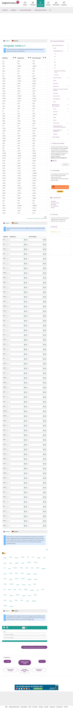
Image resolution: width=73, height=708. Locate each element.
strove (5, 595)
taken (16, 600)
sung (32, 567)
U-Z (42, 661)
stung (5, 578)
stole (44, 557)
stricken (11, 584)
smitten (29, 562)
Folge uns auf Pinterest (10, 670)
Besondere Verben (57, 77)
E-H (55, 56)
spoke (37, 567)
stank (10, 601)
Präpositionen (56, 123)
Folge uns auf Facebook (38, 670)
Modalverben (56, 86)
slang (5, 557)
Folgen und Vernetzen (14, 707)
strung (16, 557)
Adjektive (55, 114)
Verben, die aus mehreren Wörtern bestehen (60, 89)
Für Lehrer (35, 707)
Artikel (54, 117)
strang (22, 557)
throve (24, 595)
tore (28, 557)
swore (5, 574)
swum (5, 563)
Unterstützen (24, 707)
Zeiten (54, 48)
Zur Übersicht (65, 164)
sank (15, 589)
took (22, 600)
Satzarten (55, 134)
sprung (25, 589)
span (35, 584)
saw (4, 567)
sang (27, 567)
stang (10, 579)
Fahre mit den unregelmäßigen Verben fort (34, 647)
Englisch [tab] (8, 40)
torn (33, 557)
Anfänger (54, 201)
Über (6, 707)
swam (10, 563)
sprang (32, 590)
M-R (7, 661)
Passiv (54, 101)
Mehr (64, 221)
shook (22, 563)
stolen (38, 557)
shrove (16, 578)
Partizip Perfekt (56, 96)
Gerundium (55, 93)
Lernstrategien (55, 137)
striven (11, 595)
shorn (16, 573)
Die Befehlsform (56, 98)
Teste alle (56, 74)
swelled (28, 574)
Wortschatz (33, 2)
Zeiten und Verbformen (25, 10)
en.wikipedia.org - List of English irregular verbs (34, 218)
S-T (55, 65)
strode (27, 601)
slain (43, 589)
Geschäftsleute (55, 206)
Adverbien (55, 111)
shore (22, 573)
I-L (54, 59)
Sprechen (48, 2)
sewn (29, 595)
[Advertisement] (36, 25)
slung (10, 557)
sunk (20, 589)
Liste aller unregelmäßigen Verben (60, 71)
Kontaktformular (58, 218)
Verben (54, 80)
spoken (43, 568)
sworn (10, 573)
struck (5, 584)
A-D (55, 53)
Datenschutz (60, 707)
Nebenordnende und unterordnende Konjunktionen (59, 126)
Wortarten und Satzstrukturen (56, 105)
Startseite (5, 10)
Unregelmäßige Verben (40, 10)
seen (9, 568)
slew (37, 590)
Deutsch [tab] (16, 40)
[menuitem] (25, 3)
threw (21, 567)
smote (35, 562)
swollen (35, 574)
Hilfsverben (55, 83)
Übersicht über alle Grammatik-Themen (25, 662)
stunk (5, 600)
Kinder (53, 207)
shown (35, 579)
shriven (23, 578)
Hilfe (30, 707)
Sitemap (41, 707)
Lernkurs (25, 2)
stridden (34, 601)
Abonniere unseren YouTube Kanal (24, 670)
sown (9, 589)
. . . (70, 2)
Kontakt (46, 707)
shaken (16, 563)
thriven (17, 595)
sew (4, 589)
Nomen (54, 109)
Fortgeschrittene (55, 202)
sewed (35, 595)
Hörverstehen (56, 2)
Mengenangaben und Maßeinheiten (57, 130)
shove (17, 584)
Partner (66, 707)
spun (29, 584)
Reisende (54, 204)
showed (29, 579)
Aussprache (64, 2)
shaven (23, 584)
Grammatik (40, 2)
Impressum (52, 707)
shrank (5, 605)
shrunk (11, 606)
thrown (15, 567)
